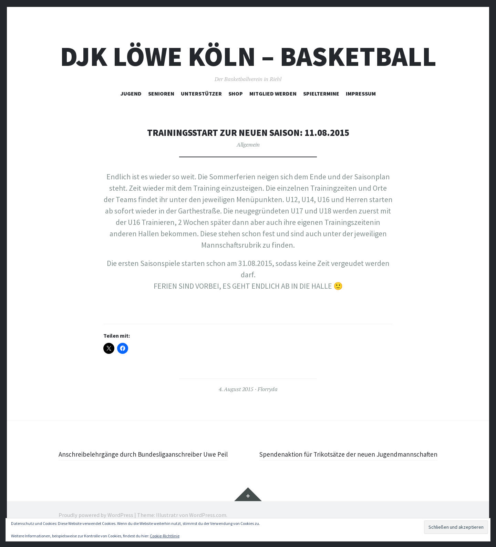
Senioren (161, 93)
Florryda (268, 389)
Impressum (361, 93)
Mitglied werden (273, 93)
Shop (235, 93)
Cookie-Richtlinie (164, 535)
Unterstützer (201, 93)
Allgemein (248, 144)
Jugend (131, 93)
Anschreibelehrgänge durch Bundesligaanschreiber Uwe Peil (148, 459)
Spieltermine (321, 93)
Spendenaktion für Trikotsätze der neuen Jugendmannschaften (370, 459)
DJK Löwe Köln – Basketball (248, 56)
